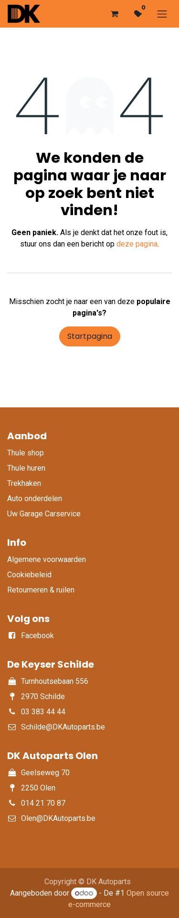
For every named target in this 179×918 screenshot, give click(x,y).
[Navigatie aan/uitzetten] (162, 14)
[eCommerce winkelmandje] (115, 14)
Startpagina (89, 336)
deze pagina (137, 243)
